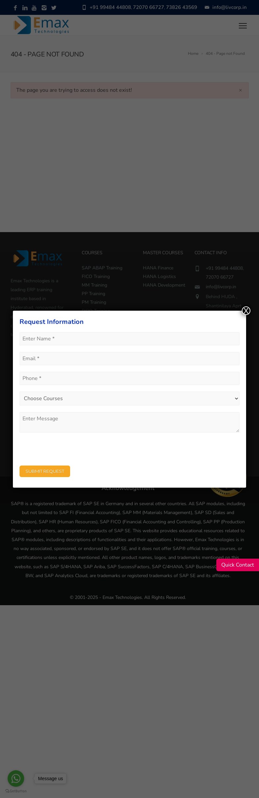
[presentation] (70, 452)
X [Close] (246, 310)
